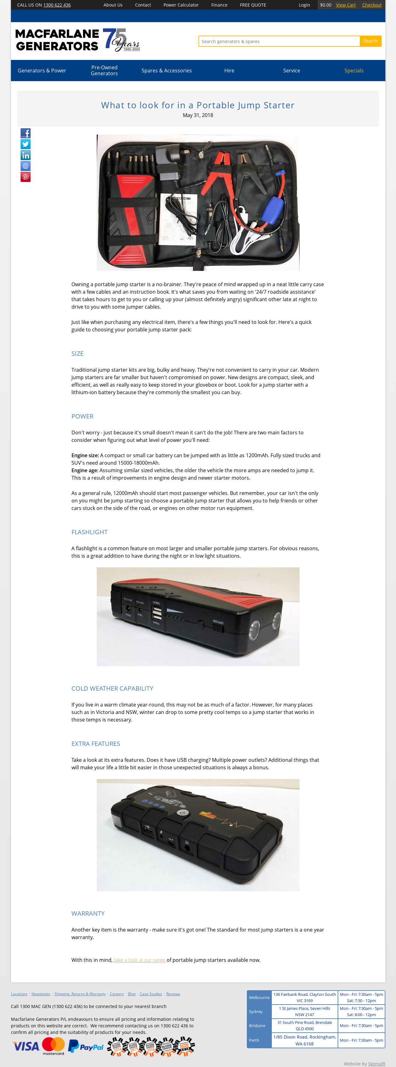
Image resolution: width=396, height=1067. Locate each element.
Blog (132, 993)
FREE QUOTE (253, 5)
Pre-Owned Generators (104, 70)
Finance (219, 5)
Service (291, 70)
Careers (117, 993)
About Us (113, 5)
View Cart (346, 5)
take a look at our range (140, 960)
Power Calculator (181, 5)
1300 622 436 (57, 5)
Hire (229, 70)
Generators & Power (42, 70)
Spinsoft (376, 1064)
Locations (19, 993)
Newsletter (41, 993)
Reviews (173, 993)
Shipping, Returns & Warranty (80, 993)
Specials (354, 70)
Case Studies (151, 993)
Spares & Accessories (167, 70)
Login (304, 5)
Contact (143, 5)
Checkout (372, 5)
